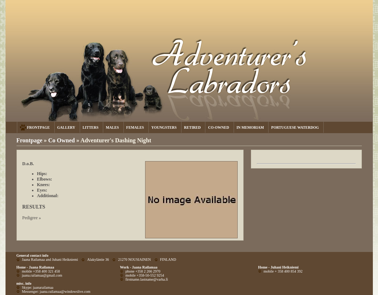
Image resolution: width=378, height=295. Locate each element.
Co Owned (62, 140)
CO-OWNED (218, 127)
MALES (112, 127)
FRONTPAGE (38, 127)
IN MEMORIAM (250, 127)
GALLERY (66, 127)
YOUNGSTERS (164, 127)
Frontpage (30, 140)
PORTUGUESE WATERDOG (295, 127)
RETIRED (192, 127)
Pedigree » (31, 217)
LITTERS (90, 127)
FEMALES (135, 127)
